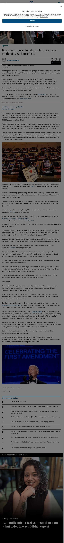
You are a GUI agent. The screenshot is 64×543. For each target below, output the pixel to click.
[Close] (61, 6)
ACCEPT (32, 21)
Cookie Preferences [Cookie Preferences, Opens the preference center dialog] (32, 26)
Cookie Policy (44, 17)
